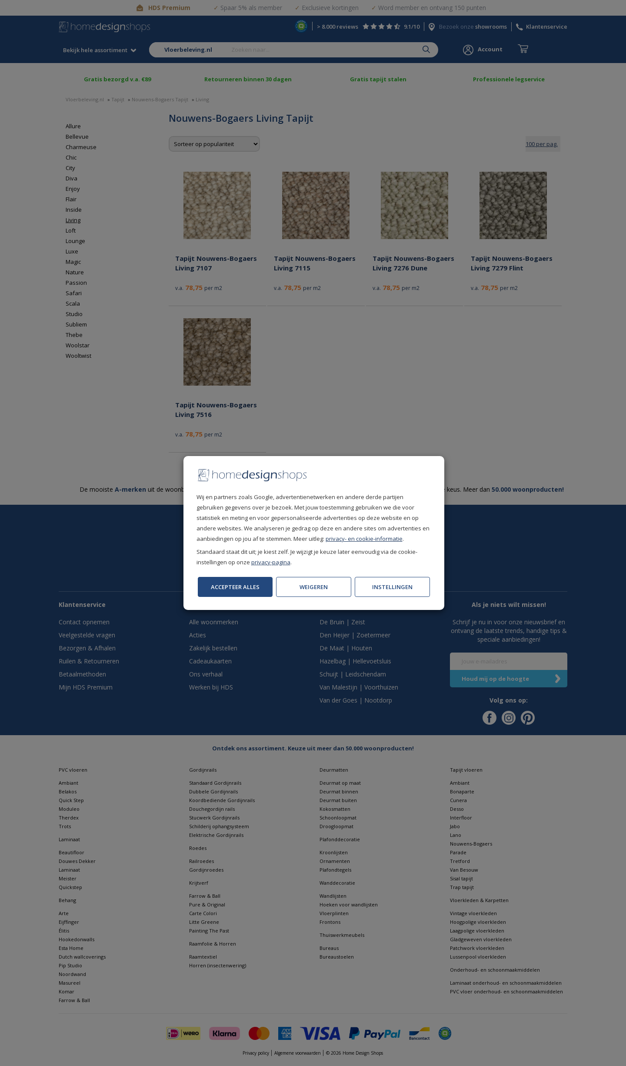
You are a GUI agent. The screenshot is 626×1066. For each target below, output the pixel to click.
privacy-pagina (270, 562)
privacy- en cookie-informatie (364, 539)
